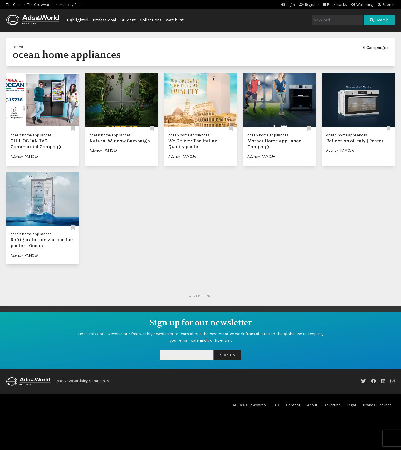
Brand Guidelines (377, 405)
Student (128, 19)
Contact (293, 405)
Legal (351, 405)
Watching (362, 4)
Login (288, 4)
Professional (104, 19)
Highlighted (77, 19)
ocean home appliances (31, 135)
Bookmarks (335, 4)
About (312, 405)
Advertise (332, 405)
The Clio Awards (40, 4)
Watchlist (175, 19)
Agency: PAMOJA (24, 156)
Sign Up (227, 354)
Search (379, 19)
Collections (151, 19)
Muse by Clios (71, 4)
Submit (386, 4)
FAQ (276, 405)
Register (309, 4)
